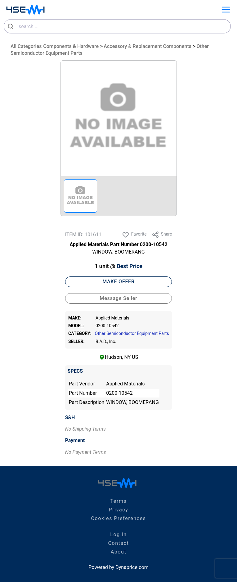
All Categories (26, 46)
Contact (118, 543)
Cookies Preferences (118, 518)
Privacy (118, 510)
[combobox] (117, 26)
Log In (118, 534)
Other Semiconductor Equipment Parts (132, 333)
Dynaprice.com (132, 567)
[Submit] (11, 26)
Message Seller (118, 298)
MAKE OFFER (118, 281)
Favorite (134, 234)
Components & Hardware (71, 46)
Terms (118, 501)
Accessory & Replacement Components (147, 46)
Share (162, 234)
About (119, 552)
